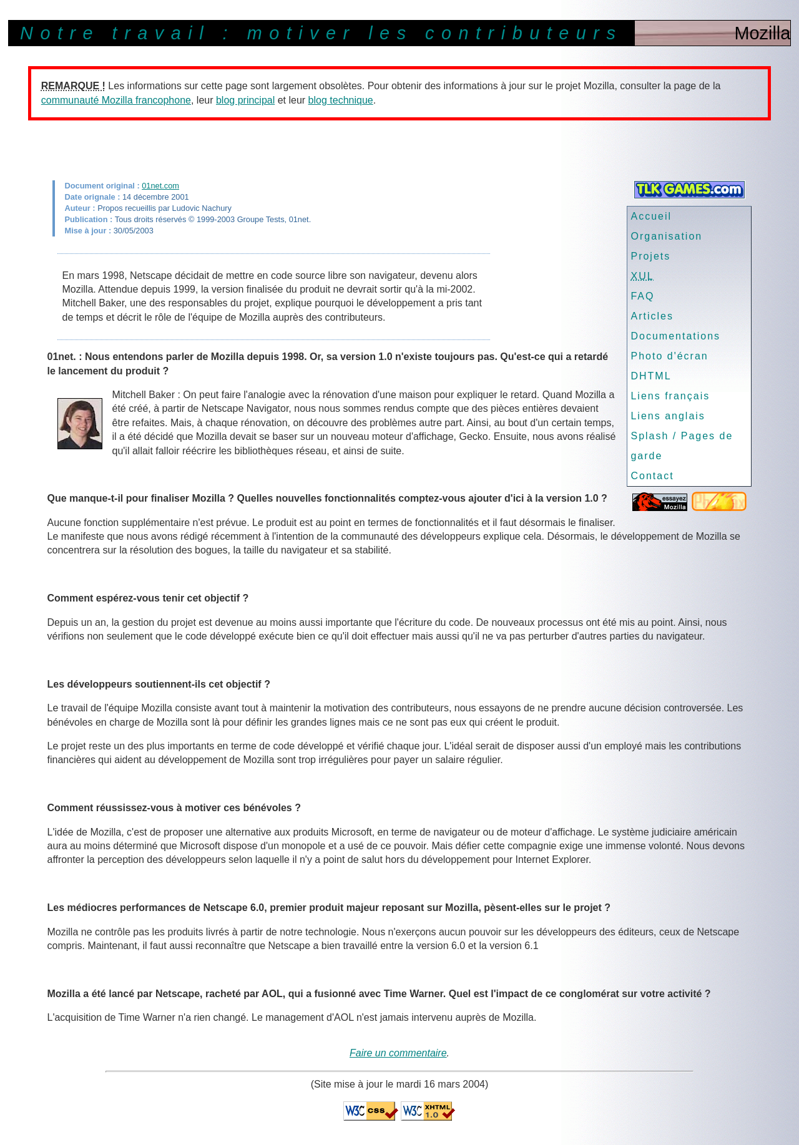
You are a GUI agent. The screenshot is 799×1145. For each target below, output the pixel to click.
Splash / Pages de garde (681, 446)
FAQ (642, 296)
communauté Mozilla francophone (116, 100)
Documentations (675, 336)
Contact (652, 475)
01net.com (160, 185)
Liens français (670, 396)
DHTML (650, 376)
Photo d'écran (669, 356)
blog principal (245, 100)
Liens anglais (667, 416)
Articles (651, 316)
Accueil (651, 216)
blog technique (340, 100)
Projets (650, 256)
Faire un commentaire (398, 1053)
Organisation (666, 236)
